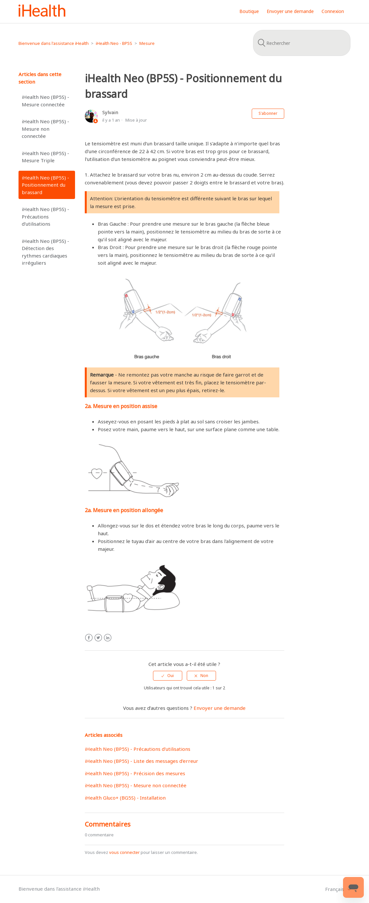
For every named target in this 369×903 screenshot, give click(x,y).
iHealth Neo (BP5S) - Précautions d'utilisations (45, 216)
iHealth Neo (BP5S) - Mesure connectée (45, 101)
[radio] (167, 676)
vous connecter (124, 852)
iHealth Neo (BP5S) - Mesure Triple (45, 157)
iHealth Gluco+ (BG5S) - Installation (125, 797)
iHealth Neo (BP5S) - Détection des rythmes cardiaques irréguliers (45, 252)
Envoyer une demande (290, 11)
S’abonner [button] (268, 113)
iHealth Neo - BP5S (114, 43)
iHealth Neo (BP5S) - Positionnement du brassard (45, 184)
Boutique (249, 11)
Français (335, 889)
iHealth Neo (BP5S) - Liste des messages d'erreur (141, 761)
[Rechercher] (301, 43)
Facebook (89, 638)
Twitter (98, 638)
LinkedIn (108, 638)
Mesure (147, 43)
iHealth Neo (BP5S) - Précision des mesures (135, 773)
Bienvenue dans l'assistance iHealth (54, 43)
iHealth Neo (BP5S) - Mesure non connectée (45, 128)
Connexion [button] (333, 11)
